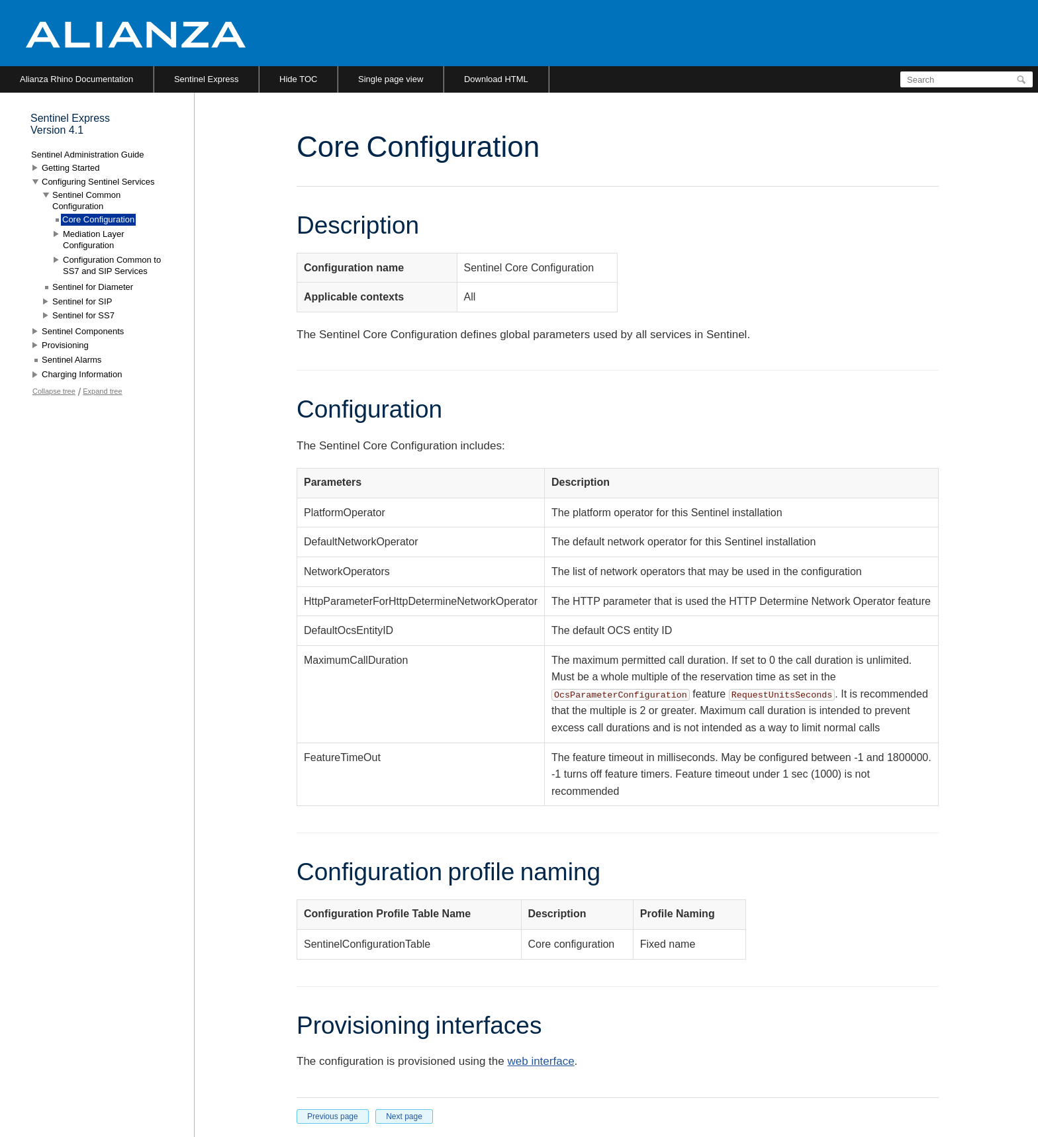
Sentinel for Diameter (92, 287)
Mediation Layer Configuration (93, 240)
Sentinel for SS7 (83, 315)
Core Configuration (98, 219)
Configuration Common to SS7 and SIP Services (112, 266)
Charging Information (82, 374)
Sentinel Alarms (71, 360)
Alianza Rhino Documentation (76, 79)
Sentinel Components (83, 331)
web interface (540, 1061)
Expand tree (102, 391)
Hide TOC (298, 79)
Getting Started (70, 168)
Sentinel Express (206, 79)
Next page (404, 1116)
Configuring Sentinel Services (98, 182)
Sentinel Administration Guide (87, 154)
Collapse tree (53, 391)
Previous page (332, 1116)
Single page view (390, 79)
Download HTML (496, 79)
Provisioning (65, 345)
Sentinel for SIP (82, 301)
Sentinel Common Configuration (86, 201)
